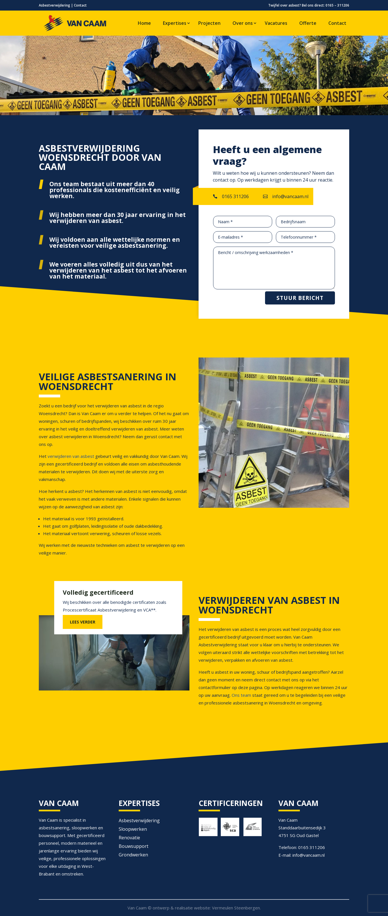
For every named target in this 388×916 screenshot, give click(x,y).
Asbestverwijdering (54, 5)
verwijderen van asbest (70, 456)
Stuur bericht (300, 298)
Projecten (209, 23)
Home (144, 23)
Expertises (174, 23)
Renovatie (129, 838)
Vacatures (276, 23)
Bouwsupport (133, 846)
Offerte (307, 23)
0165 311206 (235, 196)
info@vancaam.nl (290, 196)
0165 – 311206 (337, 5)
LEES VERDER (82, 622)
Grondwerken (133, 855)
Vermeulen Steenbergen (236, 908)
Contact (80, 5)
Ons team (241, 695)
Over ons (243, 23)
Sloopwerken (133, 829)
